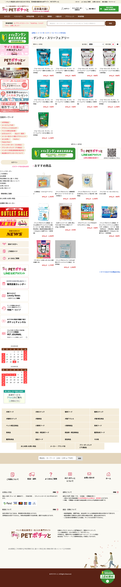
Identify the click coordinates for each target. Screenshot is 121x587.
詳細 (55, 492)
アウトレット (69, 16)
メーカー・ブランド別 (57, 446)
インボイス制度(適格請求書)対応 (13, 150)
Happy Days (6, 142)
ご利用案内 (19, 549)
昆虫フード (39, 439)
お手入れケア (6, 133)
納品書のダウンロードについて (12, 153)
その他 (96, 439)
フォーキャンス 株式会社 (58, 33)
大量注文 (59, 16)
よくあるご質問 (85, 2)
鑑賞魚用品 (10, 439)
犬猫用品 (39, 419)
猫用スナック (98, 412)
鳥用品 (8, 432)
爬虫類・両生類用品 (71, 432)
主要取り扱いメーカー (7, 203)
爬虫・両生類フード (42, 432)
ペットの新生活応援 (8, 131)
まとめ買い (5, 139)
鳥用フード (98, 425)
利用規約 (68, 549)
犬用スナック (40, 412)
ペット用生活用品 (12, 425)
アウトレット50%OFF (9, 128)
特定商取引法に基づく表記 (33, 549)
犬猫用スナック (11, 419)
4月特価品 (5, 122)
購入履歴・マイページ (108, 2)
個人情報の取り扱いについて (54, 549)
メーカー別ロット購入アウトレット (14, 136)
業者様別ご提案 (6, 193)
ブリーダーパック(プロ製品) (86, 446)
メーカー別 (41, 33)
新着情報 (81, 16)
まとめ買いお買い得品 (7, 198)
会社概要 (11, 549)
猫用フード (68, 412)
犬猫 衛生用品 (99, 419)
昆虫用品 (68, 439)
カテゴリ (7, 16)
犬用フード (10, 412)
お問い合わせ (96, 2)
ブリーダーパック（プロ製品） (12, 147)
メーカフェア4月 (7, 125)
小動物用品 (68, 425)
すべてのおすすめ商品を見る (110, 272)
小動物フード (40, 425)
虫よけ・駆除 (19, 133)
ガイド (77, 2)
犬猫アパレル (69, 419)
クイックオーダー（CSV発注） (12, 145)
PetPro (16, 139)
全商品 (34, 33)
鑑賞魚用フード (99, 432)
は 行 (47, 33)
